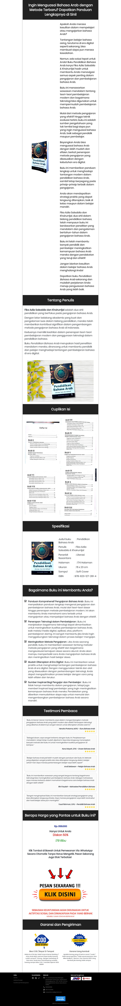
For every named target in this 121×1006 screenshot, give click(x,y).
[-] (33, 978)
